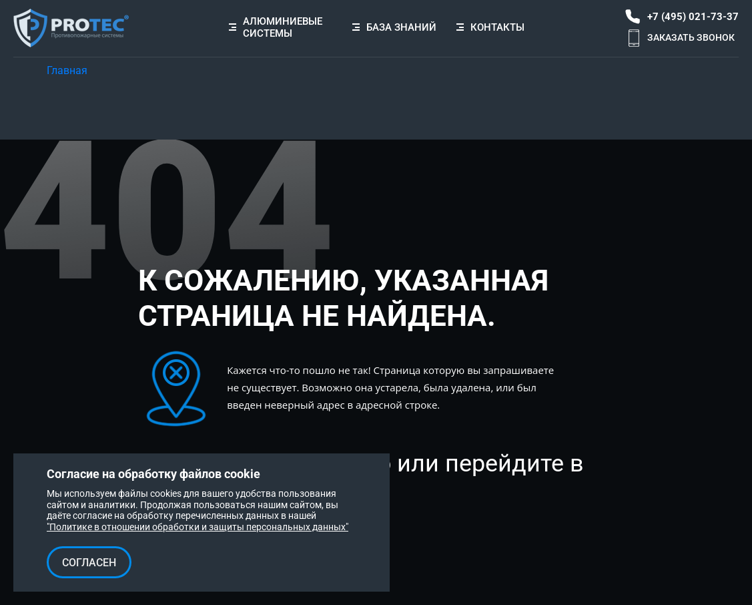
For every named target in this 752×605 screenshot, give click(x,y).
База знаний (394, 27)
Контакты (490, 27)
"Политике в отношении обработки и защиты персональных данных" (197, 527)
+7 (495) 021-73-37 (693, 17)
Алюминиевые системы (282, 27)
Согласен (89, 562)
